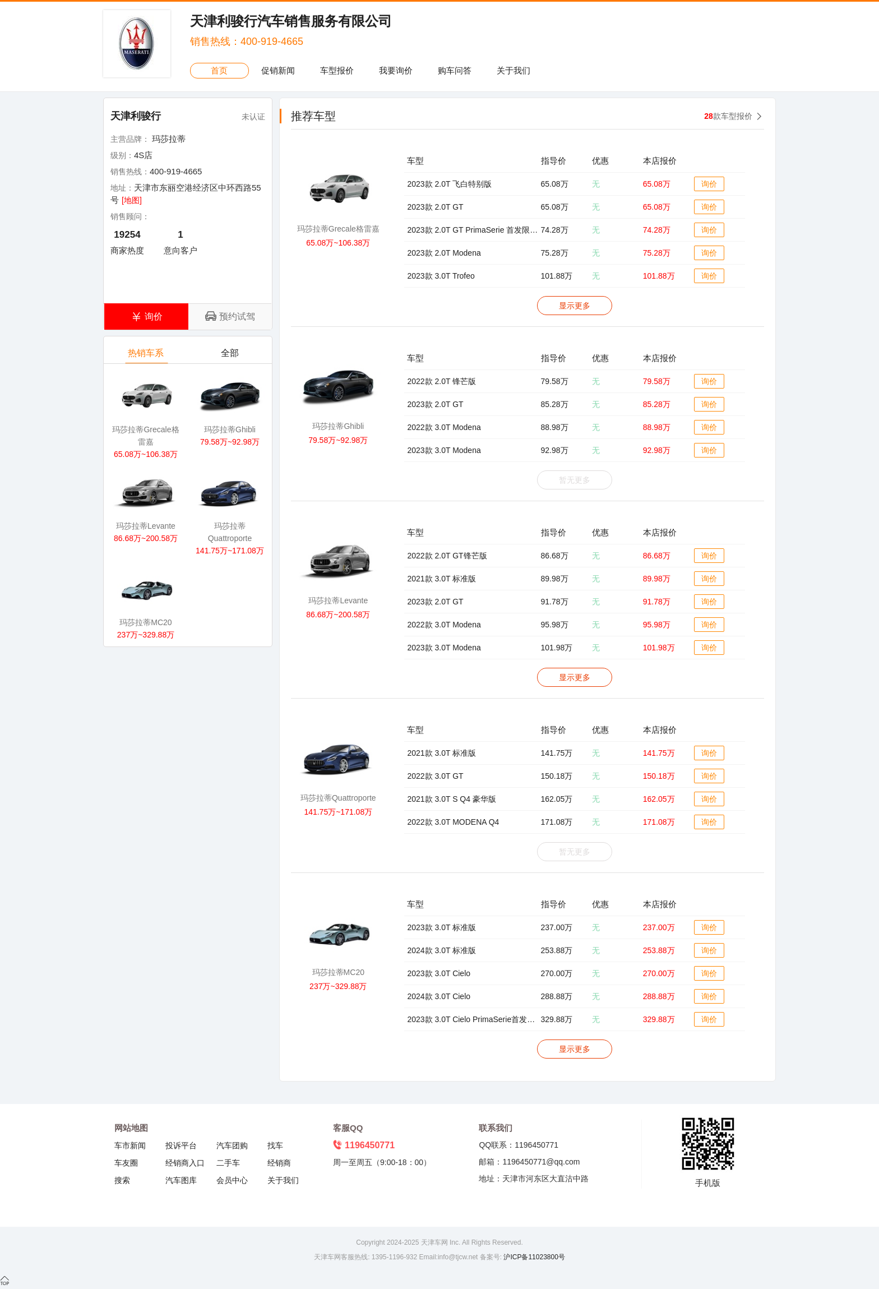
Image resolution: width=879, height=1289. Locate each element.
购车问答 (454, 70)
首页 (219, 70)
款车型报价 (728, 116)
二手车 (228, 1162)
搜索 (122, 1180)
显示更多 (574, 305)
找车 (275, 1145)
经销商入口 (185, 1162)
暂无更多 (574, 479)
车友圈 (126, 1162)
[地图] (132, 200)
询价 (709, 183)
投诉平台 (181, 1145)
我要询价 (396, 70)
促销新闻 (278, 70)
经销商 (279, 1162)
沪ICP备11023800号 (533, 1257)
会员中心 (232, 1180)
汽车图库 (181, 1180)
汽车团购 (232, 1145)
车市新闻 (130, 1145)
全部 (230, 355)
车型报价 (337, 70)
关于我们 (513, 70)
